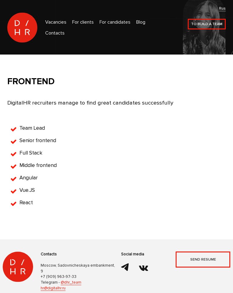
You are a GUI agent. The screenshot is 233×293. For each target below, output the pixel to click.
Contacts (55, 33)
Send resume (203, 259)
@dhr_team (71, 282)
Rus (222, 8)
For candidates (115, 22)
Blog (140, 22)
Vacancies (55, 22)
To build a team (206, 24)
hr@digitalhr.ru (53, 288)
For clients (83, 22)
